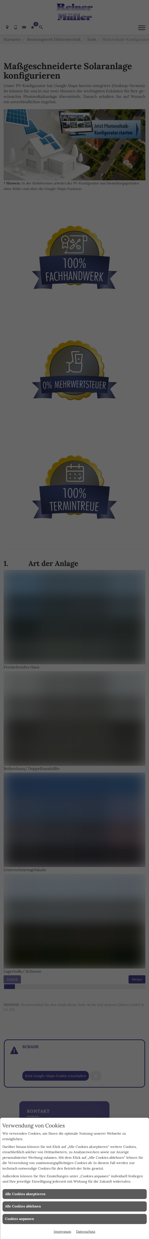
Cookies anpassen (19, 1219)
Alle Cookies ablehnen (23, 1206)
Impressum (62, 1231)
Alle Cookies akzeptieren (25, 1194)
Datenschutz (85, 1231)
